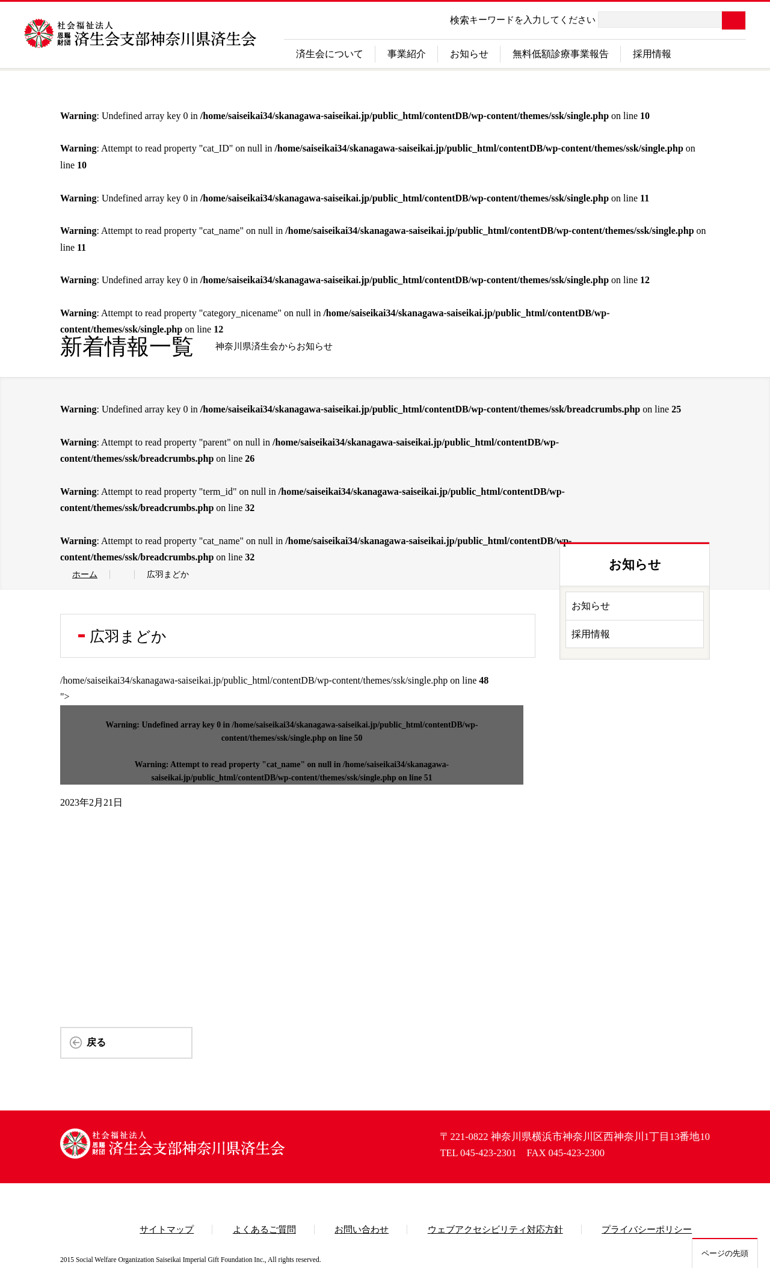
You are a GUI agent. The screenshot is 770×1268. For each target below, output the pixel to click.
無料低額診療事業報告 (561, 54)
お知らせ (469, 54)
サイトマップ (167, 1229)
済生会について (329, 54)
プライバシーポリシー (647, 1229)
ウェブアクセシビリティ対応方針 (495, 1229)
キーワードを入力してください (532, 20)
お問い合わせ (361, 1229)
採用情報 (652, 54)
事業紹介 (406, 54)
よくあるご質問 (264, 1229)
